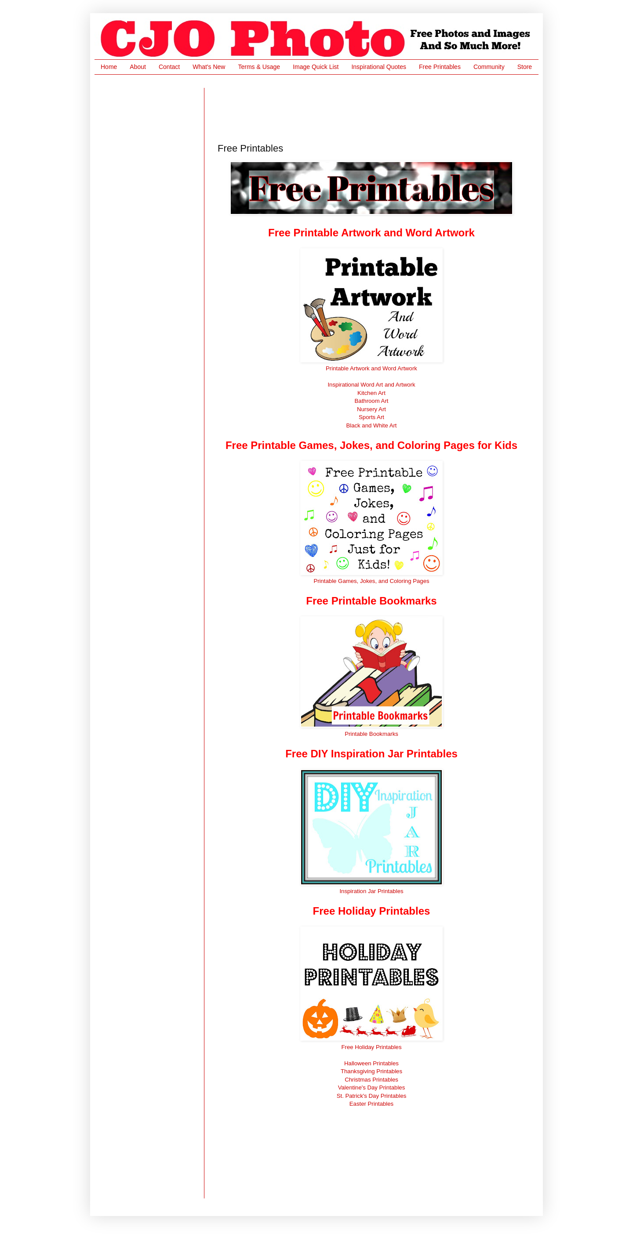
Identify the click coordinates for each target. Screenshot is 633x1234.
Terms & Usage (259, 66)
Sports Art (371, 417)
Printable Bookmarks (371, 734)
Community (489, 66)
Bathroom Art (372, 401)
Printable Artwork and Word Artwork (371, 368)
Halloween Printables (371, 1063)
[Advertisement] (378, 107)
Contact (169, 66)
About (138, 66)
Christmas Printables (371, 1079)
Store (524, 66)
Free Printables (440, 66)
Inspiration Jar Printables (371, 891)
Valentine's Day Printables (371, 1087)
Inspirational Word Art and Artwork (371, 384)
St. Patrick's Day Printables (372, 1096)
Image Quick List (315, 66)
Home (109, 66)
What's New (209, 66)
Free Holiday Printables (371, 1047)
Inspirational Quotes (378, 66)
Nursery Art (371, 409)
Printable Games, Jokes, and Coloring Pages (371, 581)
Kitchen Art (371, 393)
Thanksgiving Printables (371, 1071)
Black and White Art (371, 425)
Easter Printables (371, 1103)
